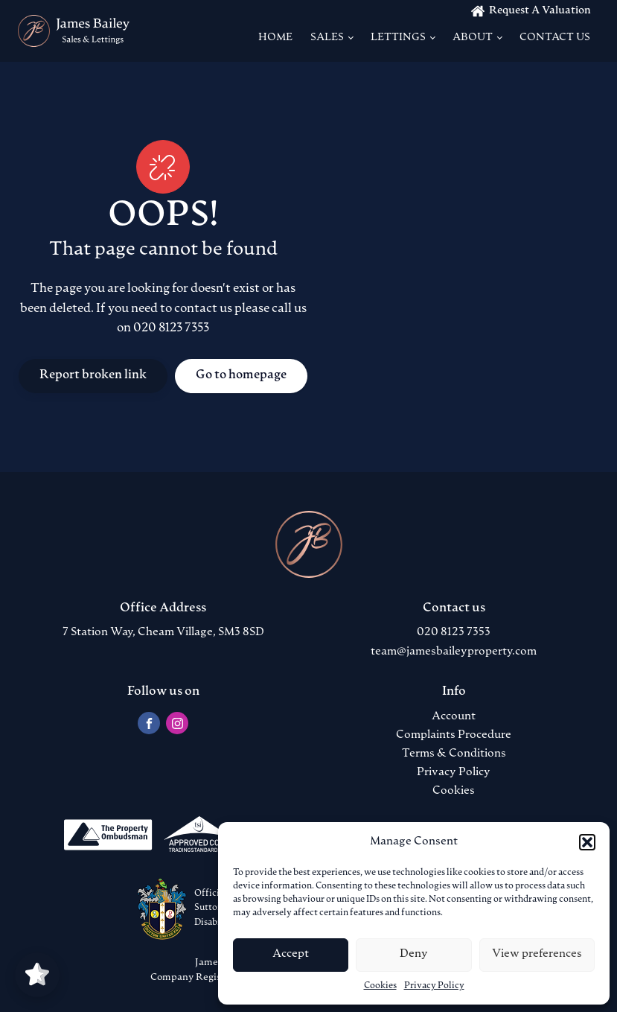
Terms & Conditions (454, 754)
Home (275, 37)
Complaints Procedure (453, 735)
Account (454, 716)
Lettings (398, 37)
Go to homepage (241, 375)
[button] (587, 842)
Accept (290, 954)
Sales (327, 37)
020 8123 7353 (453, 632)
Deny (414, 954)
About (473, 37)
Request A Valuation (540, 10)
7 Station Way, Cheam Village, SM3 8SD (163, 632)
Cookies (380, 985)
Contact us (555, 37)
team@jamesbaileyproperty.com (454, 652)
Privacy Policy (434, 985)
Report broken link (93, 375)
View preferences (537, 954)
